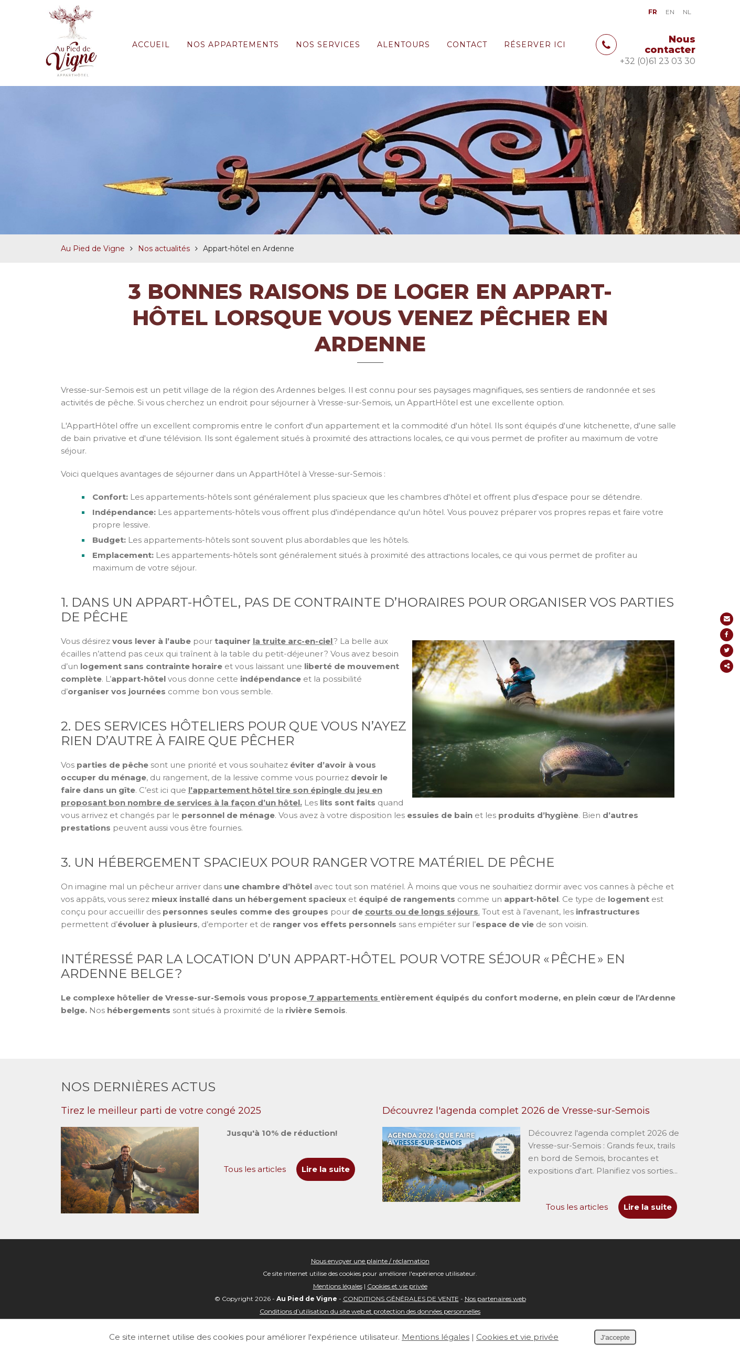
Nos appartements (233, 44)
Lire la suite (648, 1216)
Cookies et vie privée (397, 1295)
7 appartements (343, 1007)
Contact (467, 44)
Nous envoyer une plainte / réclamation (370, 1270)
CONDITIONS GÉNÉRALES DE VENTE (401, 1307)
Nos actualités (164, 257)
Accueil (151, 44)
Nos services (328, 44)
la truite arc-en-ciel (293, 650)
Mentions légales (337, 1295)
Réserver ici (535, 44)
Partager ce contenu (728, 666)
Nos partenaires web (495, 1307)
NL (687, 12)
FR (652, 12)
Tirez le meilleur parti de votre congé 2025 (161, 1119)
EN (670, 12)
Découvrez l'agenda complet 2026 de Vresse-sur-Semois (516, 1119)
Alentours (403, 44)
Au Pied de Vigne (93, 257)
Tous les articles (577, 1216)
